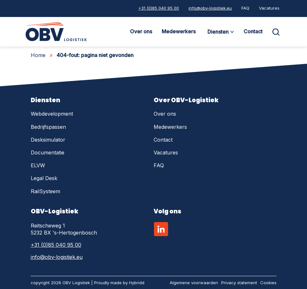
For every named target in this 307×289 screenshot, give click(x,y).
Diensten (218, 32)
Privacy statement (239, 282)
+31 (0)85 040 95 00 (158, 8)
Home (38, 55)
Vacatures (269, 8)
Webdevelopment (52, 114)
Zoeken (273, 28)
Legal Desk (44, 178)
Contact (253, 31)
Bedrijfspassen (48, 127)
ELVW (38, 165)
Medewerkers (179, 31)
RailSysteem (45, 191)
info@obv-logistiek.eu (210, 8)
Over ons (141, 31)
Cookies (268, 282)
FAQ (245, 8)
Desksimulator (48, 139)
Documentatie (47, 152)
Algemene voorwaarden (194, 282)
